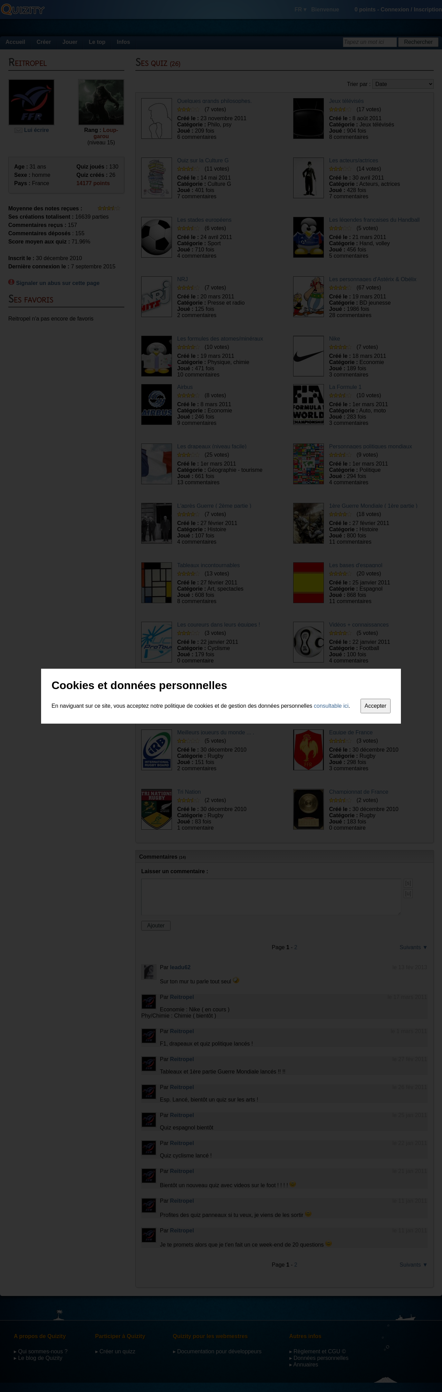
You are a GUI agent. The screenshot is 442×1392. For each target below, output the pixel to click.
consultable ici (331, 706)
